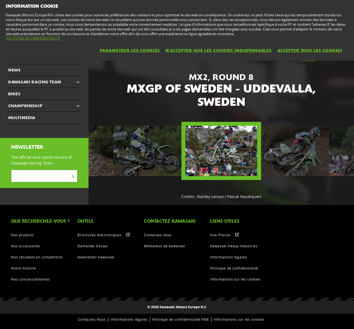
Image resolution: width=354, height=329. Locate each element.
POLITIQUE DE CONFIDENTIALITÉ (33, 38)
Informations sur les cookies (235, 279)
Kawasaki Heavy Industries (234, 246)
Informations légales (228, 257)
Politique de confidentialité (234, 268)
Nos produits (22, 235)
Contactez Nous (92, 319)
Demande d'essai (92, 246)
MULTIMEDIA (21, 117)
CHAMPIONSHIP (25, 105)
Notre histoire (23, 268)
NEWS (14, 70)
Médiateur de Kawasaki (164, 246)
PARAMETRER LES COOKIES (130, 50)
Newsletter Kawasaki (95, 257)
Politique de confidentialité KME (180, 319)
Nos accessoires (25, 246)
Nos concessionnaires (30, 279)
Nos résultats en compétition (37, 257)
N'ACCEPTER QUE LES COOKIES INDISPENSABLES (219, 50)
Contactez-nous (157, 235)
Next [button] (270, 151)
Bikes (14, 93)
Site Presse (220, 235)
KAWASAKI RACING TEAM (34, 81)
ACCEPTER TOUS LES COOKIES (309, 50)
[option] (221, 151)
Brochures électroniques (99, 235)
